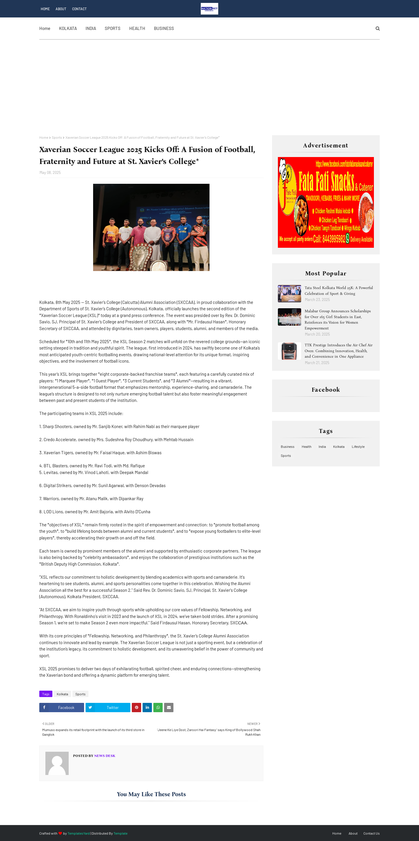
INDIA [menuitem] (91, 28)
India (322, 446)
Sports (57, 137)
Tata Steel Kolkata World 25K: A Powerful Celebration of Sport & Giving (339, 291)
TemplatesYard (79, 833)
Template (120, 833)
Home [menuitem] (44, 28)
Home (45, 9)
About (61, 9)
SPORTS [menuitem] (112, 28)
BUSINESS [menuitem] (164, 28)
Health (306, 446)
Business (287, 446)
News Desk (104, 756)
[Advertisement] (209, 91)
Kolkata (62, 694)
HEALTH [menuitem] (137, 28)
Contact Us (371, 833)
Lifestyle (358, 446)
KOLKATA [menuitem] (68, 28)
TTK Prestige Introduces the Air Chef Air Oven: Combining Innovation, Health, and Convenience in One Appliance (338, 351)
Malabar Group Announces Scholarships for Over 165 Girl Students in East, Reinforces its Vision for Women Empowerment (338, 319)
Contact (79, 9)
